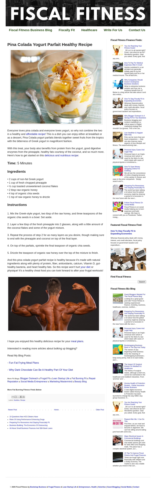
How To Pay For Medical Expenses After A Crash (133, 64)
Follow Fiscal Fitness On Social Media (133, 204)
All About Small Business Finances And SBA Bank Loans (31, 428)
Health (94, 487)
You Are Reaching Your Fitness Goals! (133, 47)
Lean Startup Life (60, 378)
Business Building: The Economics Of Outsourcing (29, 425)
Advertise (102, 487)
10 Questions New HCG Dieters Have (24, 417)
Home (56, 410)
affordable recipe (35, 134)
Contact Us (137, 30)
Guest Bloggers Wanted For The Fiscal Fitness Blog (134, 295)
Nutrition (17, 400)
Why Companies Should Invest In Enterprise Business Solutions (133, 82)
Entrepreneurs (84, 487)
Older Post (100, 410)
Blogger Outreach (29, 378)
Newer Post (12, 410)
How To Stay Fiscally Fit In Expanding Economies (134, 100)
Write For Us (113, 30)
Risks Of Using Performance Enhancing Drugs (27, 419)
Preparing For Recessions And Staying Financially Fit (30, 422)
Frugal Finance (54, 487)
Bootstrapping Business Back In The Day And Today (134, 346)
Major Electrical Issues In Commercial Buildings (133, 437)
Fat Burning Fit (79, 378)
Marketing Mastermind (61, 381)
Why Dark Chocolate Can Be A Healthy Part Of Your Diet (41, 369)
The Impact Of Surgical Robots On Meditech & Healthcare (133, 366)
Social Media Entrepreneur (34, 381)
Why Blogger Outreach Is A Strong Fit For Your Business (135, 117)
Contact (136, 487)
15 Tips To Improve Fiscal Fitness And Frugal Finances (135, 454)
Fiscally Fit (67, 30)
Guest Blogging (113, 487)
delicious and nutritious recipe (61, 155)
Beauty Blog (80, 381)
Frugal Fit (45, 378)
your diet (85, 267)
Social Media (126, 487)
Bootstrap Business (38, 487)
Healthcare (89, 30)
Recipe (22, 400)
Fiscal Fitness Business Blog (30, 30)
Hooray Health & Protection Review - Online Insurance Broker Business (134, 385)
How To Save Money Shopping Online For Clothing (132, 169)
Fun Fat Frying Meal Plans (24, 362)
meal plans (77, 341)
